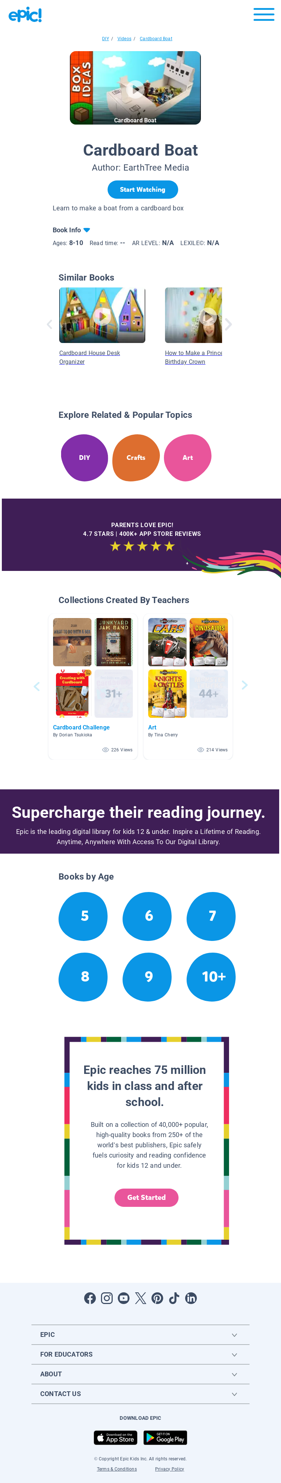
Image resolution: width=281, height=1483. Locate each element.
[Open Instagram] (107, 1298)
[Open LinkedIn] (191, 1298)
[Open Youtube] (124, 1298)
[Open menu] (264, 16)
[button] (93, 686)
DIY (105, 38)
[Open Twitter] (140, 1298)
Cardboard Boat (156, 38)
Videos (124, 38)
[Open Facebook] (90, 1298)
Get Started (146, 1197)
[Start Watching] (143, 189)
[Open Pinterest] (157, 1298)
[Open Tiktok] (174, 1298)
